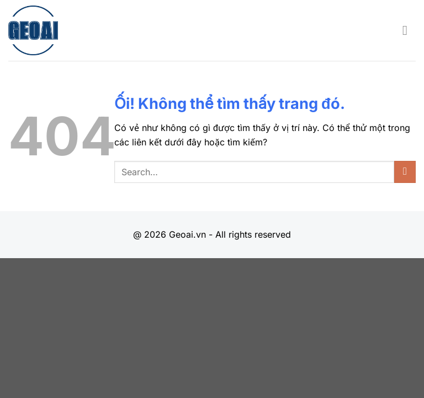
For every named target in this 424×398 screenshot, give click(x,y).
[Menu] (409, 30)
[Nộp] (405, 171)
